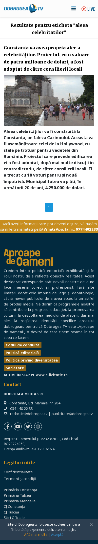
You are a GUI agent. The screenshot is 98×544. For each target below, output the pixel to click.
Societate (15, 367)
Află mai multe (35, 534)
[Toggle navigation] (73, 8)
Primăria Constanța (20, 489)
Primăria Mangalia (20, 500)
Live (88, 9)
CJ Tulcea (11, 512)
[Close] (91, 525)
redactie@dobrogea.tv (28, 413)
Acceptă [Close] (57, 534)
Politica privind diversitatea (32, 360)
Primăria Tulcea (17, 495)
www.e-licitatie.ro (52, 375)
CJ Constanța (14, 506)
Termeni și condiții (20, 478)
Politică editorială (22, 352)
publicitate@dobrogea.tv (72, 413)
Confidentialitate (18, 471)
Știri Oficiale (14, 517)
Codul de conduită (22, 344)
